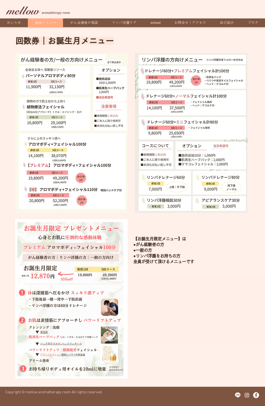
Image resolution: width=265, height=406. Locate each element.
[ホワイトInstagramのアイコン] (247, 395)
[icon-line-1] (238, 395)
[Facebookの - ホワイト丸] (256, 395)
